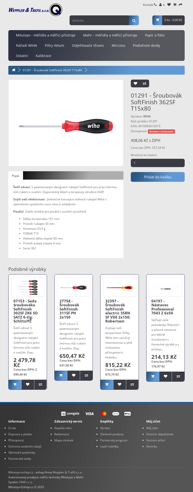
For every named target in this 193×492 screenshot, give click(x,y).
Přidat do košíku (157, 176)
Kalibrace (43, 55)
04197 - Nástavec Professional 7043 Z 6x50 (162, 307)
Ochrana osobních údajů (24, 446)
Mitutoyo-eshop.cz (20, 472)
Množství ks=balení (144, 155)
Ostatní (22, 55)
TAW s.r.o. (26, 482)
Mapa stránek (63, 440)
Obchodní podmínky (21, 452)
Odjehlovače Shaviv (88, 45)
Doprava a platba (20, 434)
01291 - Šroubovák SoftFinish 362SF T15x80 (52, 70)
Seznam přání (155, 440)
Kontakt (150, 5)
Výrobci (105, 428)
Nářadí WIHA (26, 45)
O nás (12, 428)
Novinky (151, 446)
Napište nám (63, 428)
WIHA (147, 116)
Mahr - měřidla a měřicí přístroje (110, 35)
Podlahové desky (146, 45)
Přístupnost (16, 440)
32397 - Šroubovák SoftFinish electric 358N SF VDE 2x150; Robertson (117, 311)
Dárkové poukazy (112, 434)
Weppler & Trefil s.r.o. (67, 472)
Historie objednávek (159, 434)
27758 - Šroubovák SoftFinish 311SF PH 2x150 (69, 309)
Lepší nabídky (109, 446)
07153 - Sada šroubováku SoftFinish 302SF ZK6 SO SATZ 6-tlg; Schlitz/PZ (25, 311)
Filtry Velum (54, 45)
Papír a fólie (155, 35)
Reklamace (61, 434)
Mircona (118, 45)
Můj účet (152, 428)
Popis (15, 176)
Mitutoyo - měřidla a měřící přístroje (45, 35)
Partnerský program (114, 440)
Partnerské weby (19, 459)
